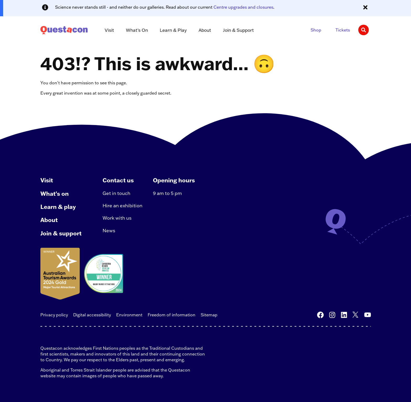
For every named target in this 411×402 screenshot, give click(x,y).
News (109, 231)
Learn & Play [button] (173, 30)
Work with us (117, 218)
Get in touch (116, 193)
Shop (316, 30)
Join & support (61, 233)
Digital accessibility (92, 314)
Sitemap (209, 314)
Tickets (342, 30)
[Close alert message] (365, 7)
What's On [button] (137, 30)
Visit (46, 180)
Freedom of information (171, 314)
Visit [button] (109, 30)
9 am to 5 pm (167, 193)
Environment (129, 314)
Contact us (118, 180)
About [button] (205, 30)
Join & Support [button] (238, 30)
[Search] (363, 30)
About (49, 220)
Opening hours (174, 180)
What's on (54, 193)
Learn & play (58, 206)
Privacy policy (54, 314)
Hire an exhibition (122, 206)
